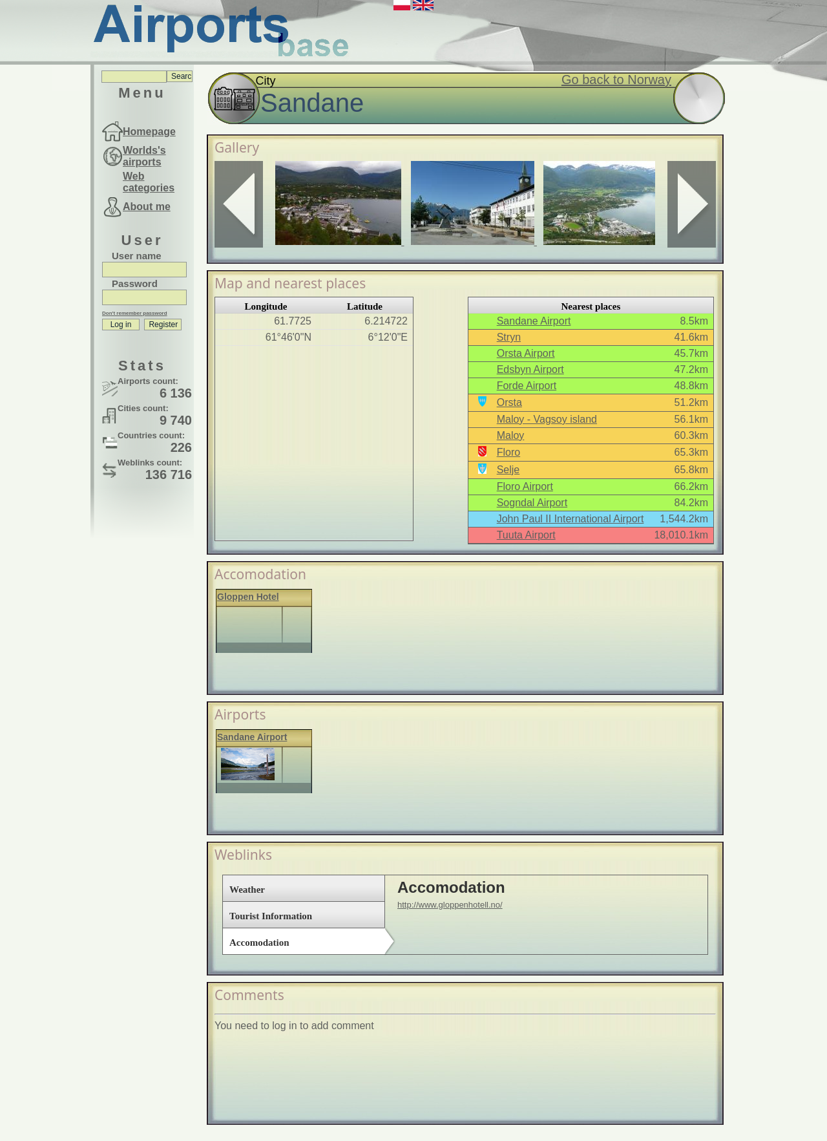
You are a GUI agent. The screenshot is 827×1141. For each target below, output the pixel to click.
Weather (247, 889)
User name (137, 255)
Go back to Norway (616, 79)
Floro (508, 452)
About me (147, 206)
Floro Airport (525, 486)
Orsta (509, 402)
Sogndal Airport (532, 502)
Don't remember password (134, 313)
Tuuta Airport (526, 534)
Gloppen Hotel (248, 597)
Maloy (511, 435)
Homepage (149, 131)
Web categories (148, 182)
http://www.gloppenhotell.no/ (450, 905)
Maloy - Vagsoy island (547, 419)
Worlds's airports (144, 156)
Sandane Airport (534, 320)
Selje (508, 469)
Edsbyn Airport (530, 369)
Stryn (509, 337)
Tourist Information (270, 916)
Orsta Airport (526, 353)
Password (135, 283)
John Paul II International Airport (570, 518)
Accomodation (259, 942)
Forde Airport (526, 385)
